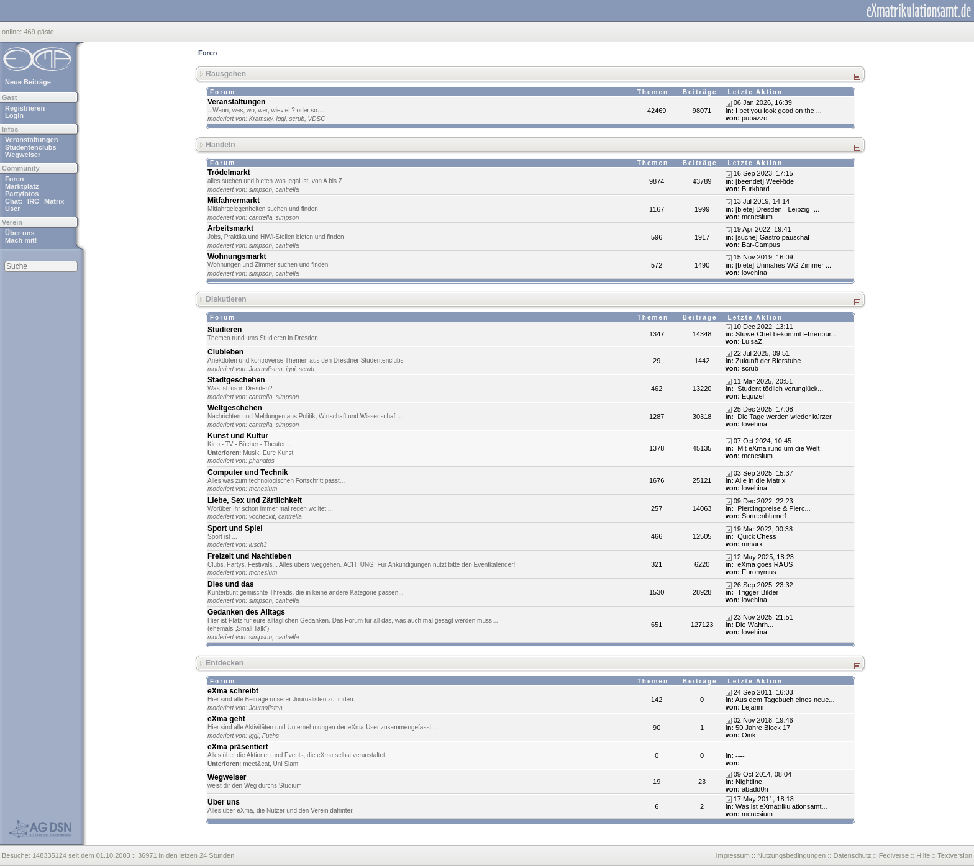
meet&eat (256, 763)
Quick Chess (755, 536)
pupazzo (755, 118)
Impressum (732, 855)
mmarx (752, 544)
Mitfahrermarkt (233, 200)
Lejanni (752, 707)
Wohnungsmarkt (236, 256)
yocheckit (262, 516)
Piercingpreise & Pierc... (772, 508)
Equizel (753, 396)
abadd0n (755, 789)
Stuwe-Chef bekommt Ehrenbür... (786, 334)
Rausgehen (226, 74)
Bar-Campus (761, 244)
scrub (296, 118)
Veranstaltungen (31, 139)
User (12, 208)
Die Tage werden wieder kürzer (783, 416)
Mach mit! (21, 240)
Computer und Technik (247, 472)
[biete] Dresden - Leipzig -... (777, 209)
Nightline (748, 781)
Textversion (954, 855)
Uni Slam (286, 763)
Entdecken (225, 663)
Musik (251, 452)
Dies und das (230, 584)
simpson (260, 189)
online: (13, 31)
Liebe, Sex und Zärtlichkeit (254, 500)
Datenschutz (852, 855)
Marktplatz (22, 186)
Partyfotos (22, 193)
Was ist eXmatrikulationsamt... (781, 806)
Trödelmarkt (228, 172)
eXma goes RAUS (764, 564)
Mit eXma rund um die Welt (777, 448)
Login (14, 115)
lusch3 (258, 544)
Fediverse (894, 855)
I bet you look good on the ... (778, 110)
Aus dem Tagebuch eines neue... (785, 699)
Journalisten (266, 369)
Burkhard (756, 188)
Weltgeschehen (234, 408)
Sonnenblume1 (765, 516)
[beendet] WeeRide (764, 181)
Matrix (54, 201)
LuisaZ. (753, 341)
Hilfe (923, 855)
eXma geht (226, 719)
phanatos (262, 461)
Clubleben (225, 352)
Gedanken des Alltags (246, 612)
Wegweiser (22, 154)
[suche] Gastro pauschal (772, 237)
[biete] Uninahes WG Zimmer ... (783, 265)
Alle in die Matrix (760, 480)
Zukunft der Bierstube (768, 360)
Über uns (20, 233)
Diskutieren (226, 299)
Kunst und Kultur (237, 435)
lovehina (754, 272)
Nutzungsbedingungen (791, 855)
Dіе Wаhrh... (754, 624)
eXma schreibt (232, 691)
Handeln (220, 144)
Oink (749, 735)
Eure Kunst (278, 452)
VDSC (316, 118)
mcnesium (757, 216)
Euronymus (759, 571)
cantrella (287, 189)
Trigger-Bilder (756, 592)
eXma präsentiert (237, 746)
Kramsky (261, 118)
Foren (14, 179)
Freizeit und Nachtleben (249, 556)
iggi (281, 118)
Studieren (224, 329)
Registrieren (25, 108)
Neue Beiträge (28, 82)
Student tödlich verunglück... (779, 388)
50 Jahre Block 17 (762, 727)
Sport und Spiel (235, 528)
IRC (33, 201)
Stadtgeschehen (236, 380)
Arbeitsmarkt (230, 228)
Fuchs (270, 736)
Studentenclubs (31, 147)
